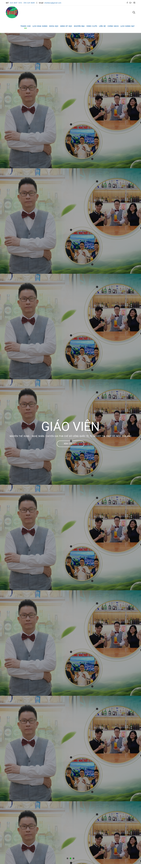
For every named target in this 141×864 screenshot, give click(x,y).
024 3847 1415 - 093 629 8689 (22, 3)
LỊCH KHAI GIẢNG (39, 26)
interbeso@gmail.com (52, 3)
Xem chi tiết (70, 443)
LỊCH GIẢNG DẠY (127, 26)
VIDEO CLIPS (91, 26)
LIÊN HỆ (102, 26)
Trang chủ (25, 26)
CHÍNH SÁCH (113, 26)
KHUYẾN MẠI (79, 26)
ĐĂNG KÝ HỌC (66, 26)
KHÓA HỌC (53, 26)
